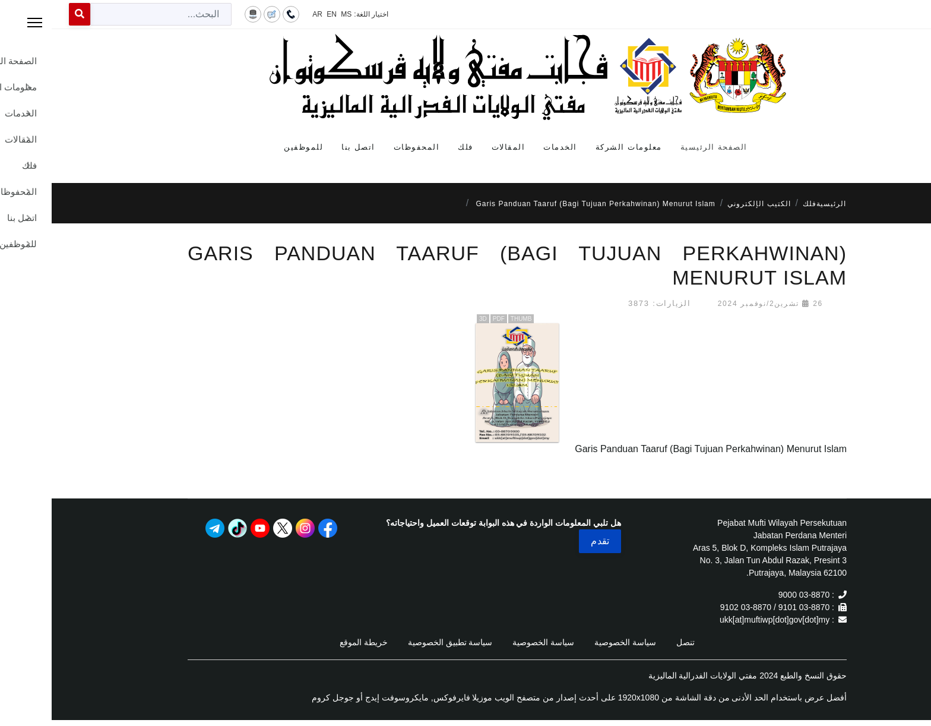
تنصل (634, 642)
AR (266, 14)
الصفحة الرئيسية (662, 147)
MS (294, 14)
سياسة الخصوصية (573, 642)
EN (280, 14)
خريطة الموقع (312, 642)
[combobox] (109, 14)
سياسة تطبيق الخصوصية (398, 642)
